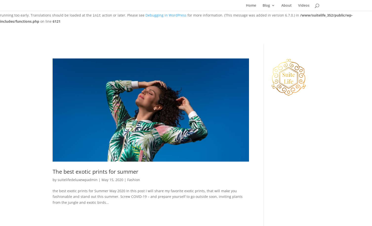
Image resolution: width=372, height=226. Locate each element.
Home (251, 6)
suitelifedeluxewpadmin (78, 179)
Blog (266, 6)
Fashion (133, 179)
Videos (304, 6)
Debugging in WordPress (165, 15)
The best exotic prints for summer (95, 171)
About (286, 6)
